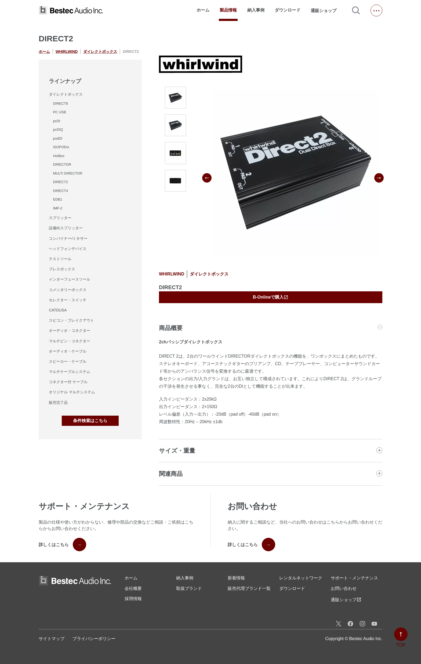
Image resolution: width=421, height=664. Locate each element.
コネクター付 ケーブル (68, 382)
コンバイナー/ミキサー (68, 238)
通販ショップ (326, 10)
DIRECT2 (60, 182)
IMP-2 (57, 208)
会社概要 (133, 588)
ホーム (203, 10)
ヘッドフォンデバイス (67, 248)
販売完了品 (58, 402)
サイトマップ (51, 638)
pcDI (56, 121)
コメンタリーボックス (67, 290)
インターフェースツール (69, 279)
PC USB (59, 112)
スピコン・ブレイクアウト (71, 320)
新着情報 (236, 578)
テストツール (60, 259)
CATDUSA (58, 310)
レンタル (300, 578)
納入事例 (255, 10)
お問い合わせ (344, 588)
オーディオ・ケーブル (67, 351)
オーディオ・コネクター (69, 330)
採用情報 (133, 598)
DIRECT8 (60, 103)
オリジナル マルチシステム (72, 392)
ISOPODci (61, 147)
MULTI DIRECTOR (67, 173)
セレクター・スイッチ (67, 300)
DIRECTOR (62, 164)
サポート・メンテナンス (354, 578)
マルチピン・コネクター (69, 341)
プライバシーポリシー (93, 638)
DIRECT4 (60, 191)
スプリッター (60, 218)
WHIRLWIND (67, 51)
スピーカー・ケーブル (67, 361)
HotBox (58, 156)
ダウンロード (287, 10)
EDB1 (57, 199)
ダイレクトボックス (100, 51)
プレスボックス (62, 269)
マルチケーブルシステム (69, 371)
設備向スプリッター (66, 228)
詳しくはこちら (62, 544)
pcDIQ (58, 130)
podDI (57, 138)
